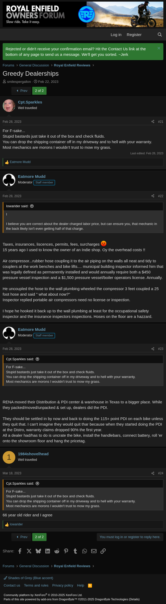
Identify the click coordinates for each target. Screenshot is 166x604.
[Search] (160, 34)
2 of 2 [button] (39, 91)
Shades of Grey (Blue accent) (28, 578)
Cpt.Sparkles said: (20, 359)
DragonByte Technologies (111, 599)
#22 (160, 196)
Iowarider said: (17, 206)
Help (80, 585)
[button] (7, 34)
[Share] (152, 122)
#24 (160, 473)
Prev (21, 91)
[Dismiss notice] (158, 49)
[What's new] (149, 34)
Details (134, 599)
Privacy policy (62, 585)
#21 (160, 122)
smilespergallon (19, 82)
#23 (160, 349)
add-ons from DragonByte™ (59, 599)
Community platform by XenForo (43, 595)
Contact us (12, 585)
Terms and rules (36, 585)
